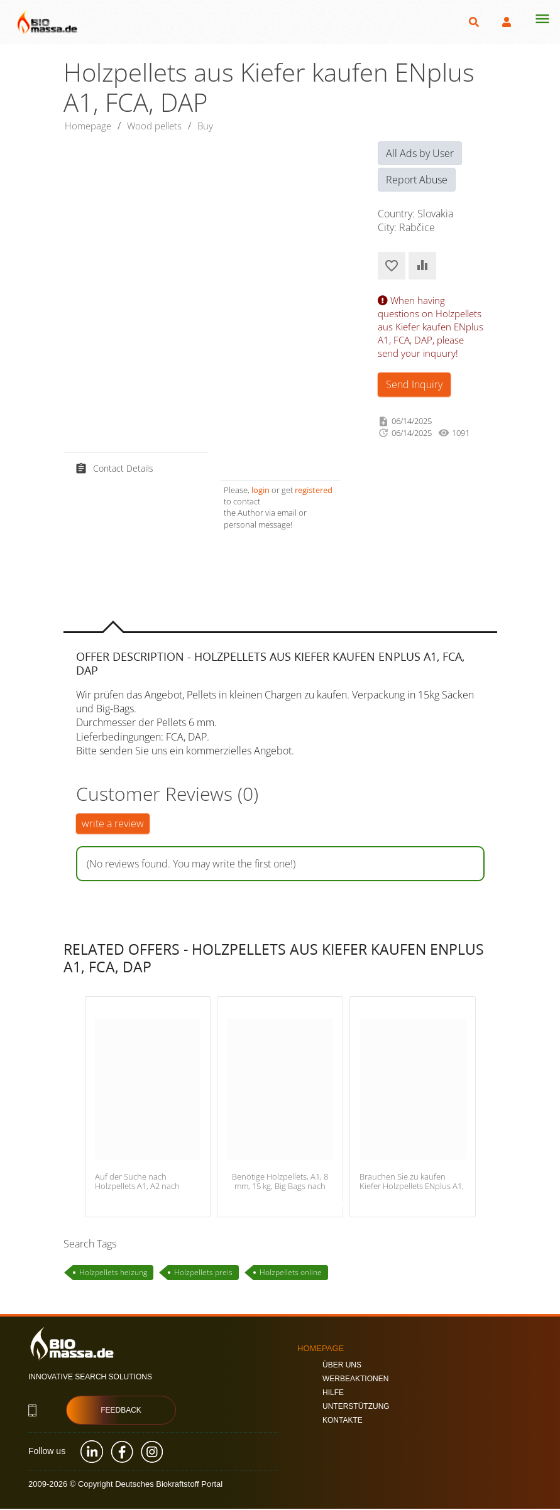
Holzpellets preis (203, 1273)
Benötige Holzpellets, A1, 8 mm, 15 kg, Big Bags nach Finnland (280, 1187)
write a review (113, 825)
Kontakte (342, 1420)
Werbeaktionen (355, 1379)
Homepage (89, 126)
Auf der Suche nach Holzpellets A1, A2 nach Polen (137, 1187)
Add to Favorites (391, 267)
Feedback (121, 1411)
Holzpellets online (291, 1273)
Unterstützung (356, 1407)
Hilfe (333, 1393)
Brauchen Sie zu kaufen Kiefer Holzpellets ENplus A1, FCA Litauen (412, 1187)
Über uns (341, 1365)
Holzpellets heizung (113, 1273)
